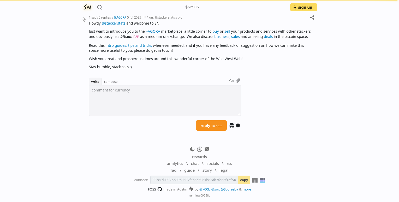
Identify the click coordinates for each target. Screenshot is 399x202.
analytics (175, 163)
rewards (199, 156)
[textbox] (201, 45)
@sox (215, 189)
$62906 (192, 7)
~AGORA (153, 31)
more (247, 189)
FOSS (155, 189)
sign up (302, 7)
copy (244, 179)
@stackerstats (113, 23)
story (207, 170)
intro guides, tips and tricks (129, 45)
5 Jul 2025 (134, 17)
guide (189, 170)
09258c (205, 195)
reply (211, 125)
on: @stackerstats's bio (165, 17)
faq (173, 170)
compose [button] (111, 81)
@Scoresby (229, 189)
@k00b (204, 189)
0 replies (105, 17)
